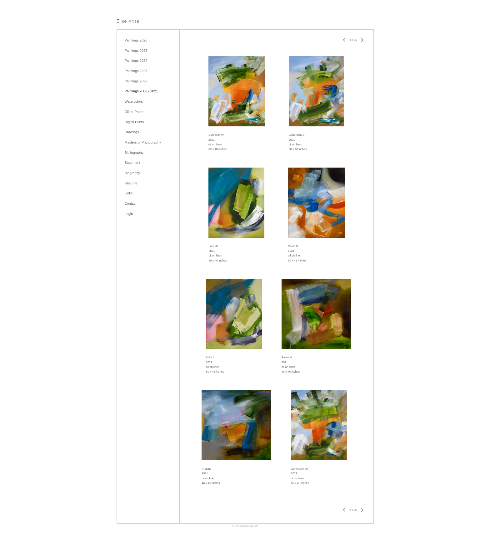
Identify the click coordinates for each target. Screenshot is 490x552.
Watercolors (134, 101)
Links (129, 193)
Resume (131, 183)
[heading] (129, 22)
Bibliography (134, 152)
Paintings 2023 (136, 71)
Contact (131, 203)
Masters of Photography (143, 142)
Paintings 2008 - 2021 (141, 91)
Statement (132, 162)
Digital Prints (134, 122)
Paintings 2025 (136, 50)
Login (129, 214)
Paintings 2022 (136, 81)
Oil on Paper (134, 112)
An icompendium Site (245, 526)
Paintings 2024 (136, 60)
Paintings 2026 (136, 40)
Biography (132, 173)
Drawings (132, 132)
